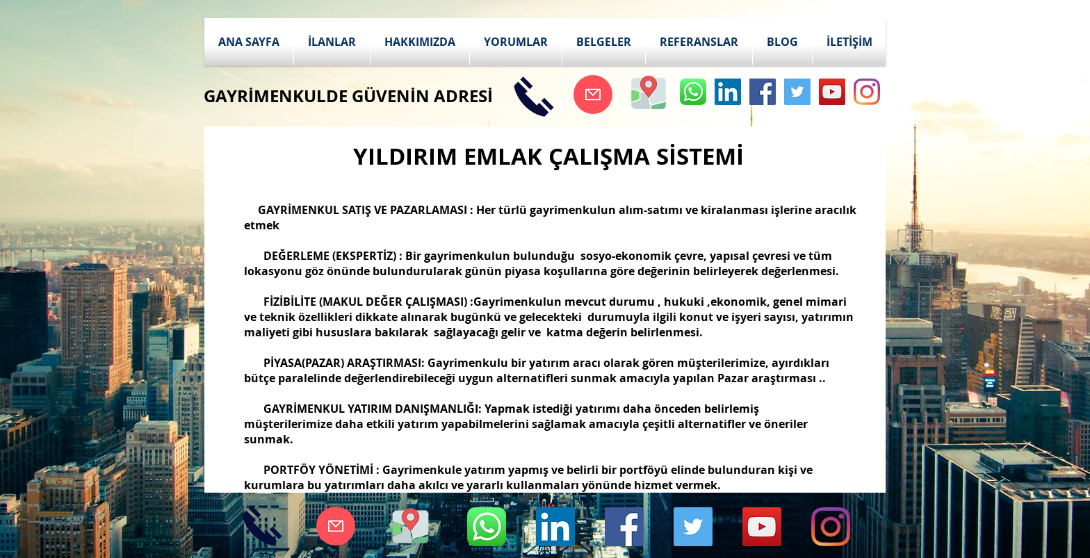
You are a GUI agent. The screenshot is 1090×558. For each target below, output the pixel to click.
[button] (332, 41)
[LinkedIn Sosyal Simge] (728, 92)
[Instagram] (867, 92)
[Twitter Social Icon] (797, 92)
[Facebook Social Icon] (762, 92)
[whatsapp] (693, 92)
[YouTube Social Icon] (832, 92)
